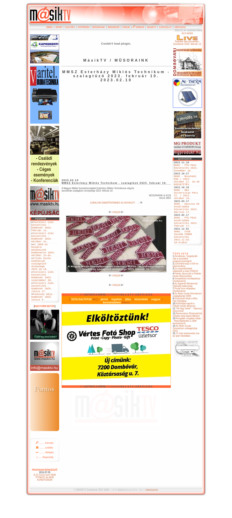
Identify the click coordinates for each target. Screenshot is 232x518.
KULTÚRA (70, 27)
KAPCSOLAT (165, 27)
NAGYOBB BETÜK (45, 326)
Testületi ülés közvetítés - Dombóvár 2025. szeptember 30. (42, 290)
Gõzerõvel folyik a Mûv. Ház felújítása (185, 320)
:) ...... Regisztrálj (44, 477)
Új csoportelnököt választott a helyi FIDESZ (185, 290)
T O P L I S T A (180, 274)
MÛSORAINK (98, 27)
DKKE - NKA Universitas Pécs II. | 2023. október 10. (186, 202)
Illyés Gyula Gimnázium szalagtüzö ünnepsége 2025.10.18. (41, 274)
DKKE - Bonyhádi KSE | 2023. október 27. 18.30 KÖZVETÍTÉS (186, 185)
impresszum (152, 509)
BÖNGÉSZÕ (114, 27)
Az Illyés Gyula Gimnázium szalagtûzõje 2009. (187, 315)
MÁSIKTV (151, 27)
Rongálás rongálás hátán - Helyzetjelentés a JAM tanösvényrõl (187, 341)
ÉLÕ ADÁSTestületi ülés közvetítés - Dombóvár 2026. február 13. (187, 38)
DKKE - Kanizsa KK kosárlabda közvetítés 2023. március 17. (186, 219)
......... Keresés (44, 462)
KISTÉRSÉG (83, 27)
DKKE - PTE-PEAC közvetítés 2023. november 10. (186, 170)
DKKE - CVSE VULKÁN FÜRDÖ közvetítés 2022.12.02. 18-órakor (183, 255)
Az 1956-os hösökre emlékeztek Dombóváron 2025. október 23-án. (43, 257)
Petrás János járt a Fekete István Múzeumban (187, 295)
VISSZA (116, 212)
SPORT (59, 27)
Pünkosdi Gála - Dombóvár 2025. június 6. (43, 316)
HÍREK (49, 27)
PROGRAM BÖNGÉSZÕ (44, 489)
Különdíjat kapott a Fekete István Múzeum (184, 325)
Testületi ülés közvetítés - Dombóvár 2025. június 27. (42, 303)
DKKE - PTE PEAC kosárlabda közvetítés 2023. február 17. (186, 237)
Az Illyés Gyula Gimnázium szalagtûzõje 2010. (185, 349)
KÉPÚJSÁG (180, 27)
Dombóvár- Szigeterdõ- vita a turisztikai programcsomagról (185, 279)
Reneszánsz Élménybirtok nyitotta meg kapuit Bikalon (187, 335)
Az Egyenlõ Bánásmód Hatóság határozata (185, 305)
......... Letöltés (44, 467)
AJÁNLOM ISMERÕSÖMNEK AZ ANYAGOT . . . (116, 202)
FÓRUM (126, 27)
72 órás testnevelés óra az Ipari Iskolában (186, 355)
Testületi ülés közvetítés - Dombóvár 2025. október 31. (42, 241)
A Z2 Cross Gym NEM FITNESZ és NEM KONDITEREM (45, 497)
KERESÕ (138, 27)
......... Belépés (45, 472)
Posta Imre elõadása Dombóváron (184, 310)
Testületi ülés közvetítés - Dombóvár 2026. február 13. (42, 228)
